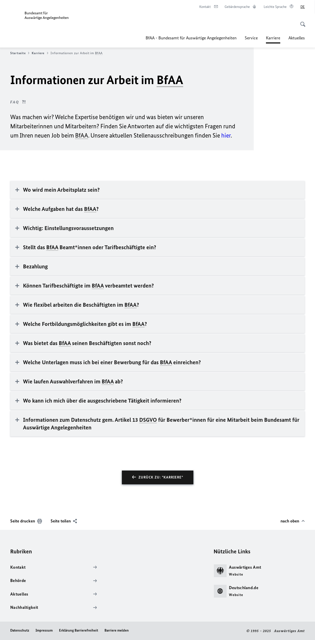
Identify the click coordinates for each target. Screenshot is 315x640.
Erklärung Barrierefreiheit (78, 630)
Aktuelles (296, 37)
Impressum (44, 630)
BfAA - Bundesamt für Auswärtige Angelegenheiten (191, 37)
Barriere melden (116, 630)
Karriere (40, 53)
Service (251, 37)
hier (226, 135)
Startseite (19, 53)
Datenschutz (19, 630)
